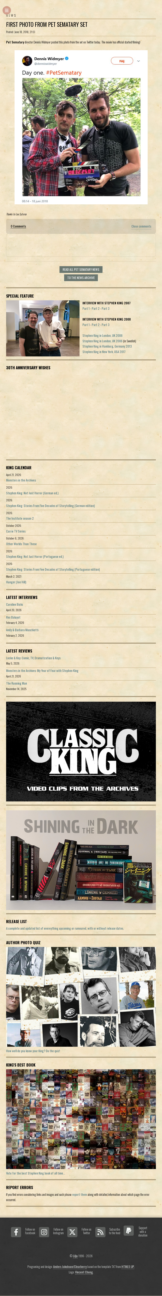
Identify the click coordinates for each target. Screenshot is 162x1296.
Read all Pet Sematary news (81, 269)
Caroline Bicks (14, 604)
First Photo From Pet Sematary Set (47, 24)
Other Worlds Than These (21, 544)
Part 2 (96, 308)
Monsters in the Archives (21, 480)
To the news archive (81, 277)
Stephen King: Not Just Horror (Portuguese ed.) (34, 556)
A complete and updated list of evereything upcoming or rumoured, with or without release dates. (65, 928)
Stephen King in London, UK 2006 (102, 335)
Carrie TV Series (16, 531)
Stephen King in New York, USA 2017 (104, 351)
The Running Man (16, 683)
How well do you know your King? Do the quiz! (33, 1051)
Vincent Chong (84, 1272)
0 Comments (18, 226)
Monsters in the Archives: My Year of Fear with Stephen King (42, 670)
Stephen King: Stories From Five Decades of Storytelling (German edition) (50, 505)
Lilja (75, 1256)
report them (79, 1194)
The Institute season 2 (20, 518)
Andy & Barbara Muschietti (22, 630)
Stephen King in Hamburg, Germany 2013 (107, 346)
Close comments (141, 226)
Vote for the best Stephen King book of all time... (35, 1173)
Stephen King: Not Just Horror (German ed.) (32, 493)
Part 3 (105, 308)
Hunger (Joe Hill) (16, 582)
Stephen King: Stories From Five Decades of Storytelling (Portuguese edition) (53, 569)
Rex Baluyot (13, 617)
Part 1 (86, 308)
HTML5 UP (128, 1266)
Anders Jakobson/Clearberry (70, 1266)
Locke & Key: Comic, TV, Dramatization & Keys (33, 658)
